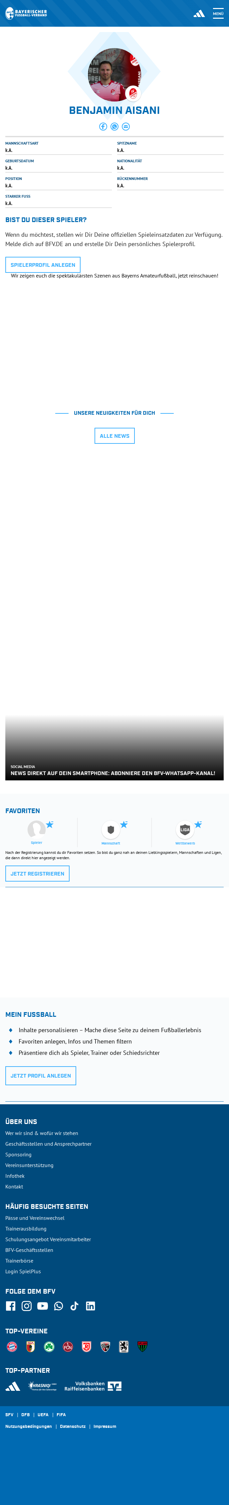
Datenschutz (73, 1427)
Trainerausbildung (26, 1228)
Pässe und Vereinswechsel (35, 1217)
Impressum (105, 1427)
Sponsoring (18, 1154)
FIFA (61, 1415)
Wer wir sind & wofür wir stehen (41, 1133)
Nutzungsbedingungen (28, 1427)
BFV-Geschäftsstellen (29, 1250)
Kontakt (14, 1186)
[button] (103, 126)
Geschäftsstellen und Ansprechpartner (48, 1143)
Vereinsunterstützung (29, 1165)
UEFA (43, 1415)
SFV (9, 1415)
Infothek (15, 1175)
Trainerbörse (19, 1260)
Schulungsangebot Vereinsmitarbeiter (48, 1239)
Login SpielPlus (23, 1271)
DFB (25, 1415)
